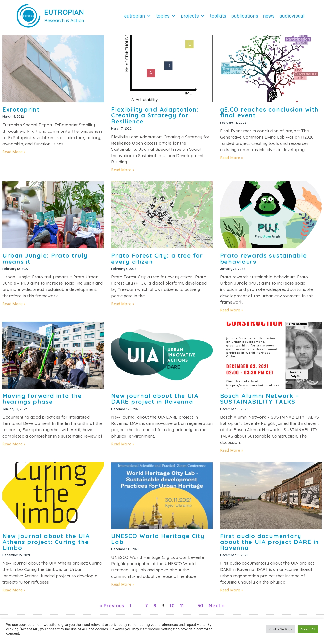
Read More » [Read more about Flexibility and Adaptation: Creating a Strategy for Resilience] (122, 172)
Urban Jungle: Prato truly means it (45, 260)
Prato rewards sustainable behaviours (263, 260)
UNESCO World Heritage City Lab (157, 541)
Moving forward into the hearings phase (42, 401)
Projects (193, 16)
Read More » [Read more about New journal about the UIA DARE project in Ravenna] (122, 446)
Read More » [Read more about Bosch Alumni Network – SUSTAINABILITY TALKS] (231, 453)
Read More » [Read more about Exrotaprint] (13, 154)
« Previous (112, 608)
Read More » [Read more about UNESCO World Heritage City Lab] (122, 587)
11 (182, 608)
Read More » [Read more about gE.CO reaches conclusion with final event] (231, 160)
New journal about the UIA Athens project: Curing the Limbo (46, 544)
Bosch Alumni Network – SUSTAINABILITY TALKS (259, 401)
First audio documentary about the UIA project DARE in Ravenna (269, 544)
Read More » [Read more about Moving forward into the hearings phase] (13, 446)
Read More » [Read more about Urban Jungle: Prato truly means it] (13, 306)
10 (171, 608)
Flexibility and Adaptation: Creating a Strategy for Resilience (155, 117)
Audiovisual (291, 16)
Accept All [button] (307, 629)
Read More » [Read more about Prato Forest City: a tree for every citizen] (122, 306)
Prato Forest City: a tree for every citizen (157, 260)
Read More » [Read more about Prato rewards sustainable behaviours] (231, 312)
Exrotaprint (21, 111)
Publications (244, 16)
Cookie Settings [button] (280, 629)
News (269, 16)
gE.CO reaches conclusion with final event (269, 114)
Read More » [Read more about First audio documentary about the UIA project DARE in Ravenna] (231, 592)
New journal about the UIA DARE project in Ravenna (155, 401)
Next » (216, 608)
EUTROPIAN (64, 12)
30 (200, 608)
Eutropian (137, 16)
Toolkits (218, 16)
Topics (166, 16)
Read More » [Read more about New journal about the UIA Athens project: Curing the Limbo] (13, 592)
